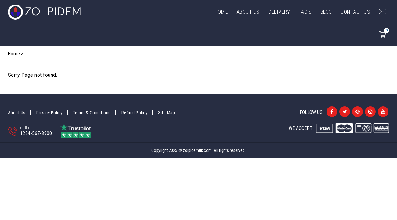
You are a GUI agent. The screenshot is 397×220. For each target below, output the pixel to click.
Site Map (166, 112)
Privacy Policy (49, 112)
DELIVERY (279, 12)
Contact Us (355, 12)
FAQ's (305, 12)
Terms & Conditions (92, 112)
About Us (17, 112)
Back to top (385, 196)
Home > (16, 53)
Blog (326, 12)
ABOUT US (248, 12)
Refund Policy (134, 112)
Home (221, 12)
